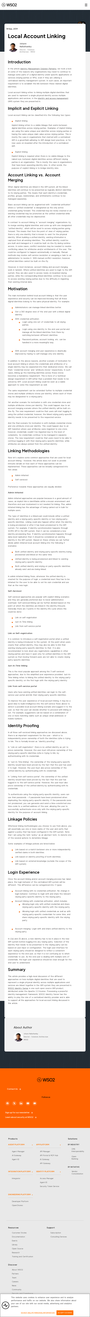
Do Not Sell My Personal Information (38, 1314)
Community (16, 1289)
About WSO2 (17, 1270)
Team (14, 1278)
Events (14, 1241)
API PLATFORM (42, 1144)
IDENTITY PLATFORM (45, 1171)
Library (14, 1245)
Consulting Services (59, 1237)
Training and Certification (22, 1256)
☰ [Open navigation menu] (86, 5)
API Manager (45, 1151)
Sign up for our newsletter (19, 1112)
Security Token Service (49, 1186)
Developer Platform (20, 1201)
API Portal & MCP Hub (49, 1155)
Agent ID (15, 1159)
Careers (15, 1281)
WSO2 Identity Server (18, 988)
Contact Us (14, 1089)
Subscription (56, 1233)
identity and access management (53, 98)
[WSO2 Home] (9, 5)
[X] (14, 1103)
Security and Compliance (22, 1293)
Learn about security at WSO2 (20, 1117)
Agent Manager (18, 1151)
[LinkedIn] (21, 1103)
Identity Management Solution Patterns (38, 68)
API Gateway (45, 1163)
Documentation (18, 1237)
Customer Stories (19, 1233)
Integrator (16, 1178)
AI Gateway (16, 1155)
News (14, 1285)
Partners (15, 1274)
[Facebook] (7, 1103)
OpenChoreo (17, 1205)
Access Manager (47, 1178)
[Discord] (34, 1103)
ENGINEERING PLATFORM (19, 1194)
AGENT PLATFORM (16, 1144)
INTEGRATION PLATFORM (19, 1171)
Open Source (17, 1248)
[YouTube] (28, 1103)
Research (16, 1252)
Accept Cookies (65, 1314)
